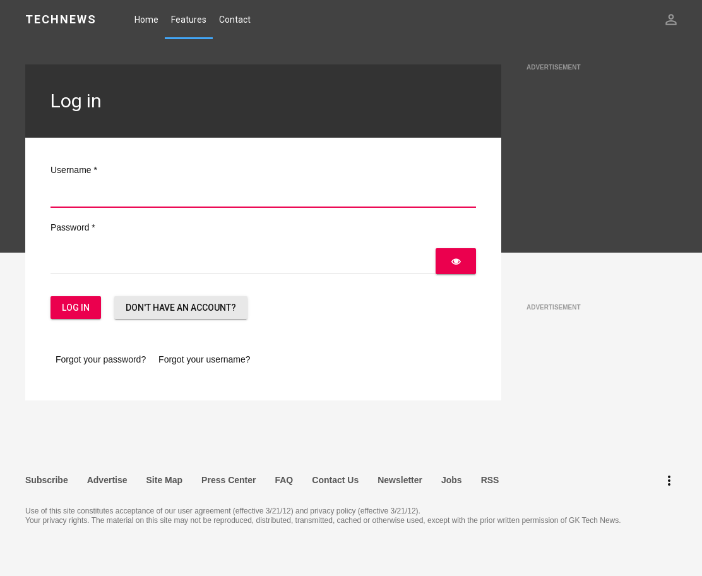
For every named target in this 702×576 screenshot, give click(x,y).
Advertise (107, 480)
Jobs (451, 480)
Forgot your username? (204, 359)
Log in (76, 308)
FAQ (284, 480)
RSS (490, 480)
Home (146, 20)
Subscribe (46, 480)
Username (74, 170)
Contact (235, 20)
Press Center (228, 480)
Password (73, 227)
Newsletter (400, 480)
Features (188, 20)
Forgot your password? (101, 359)
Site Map (164, 480)
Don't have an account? (181, 308)
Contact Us (335, 480)
